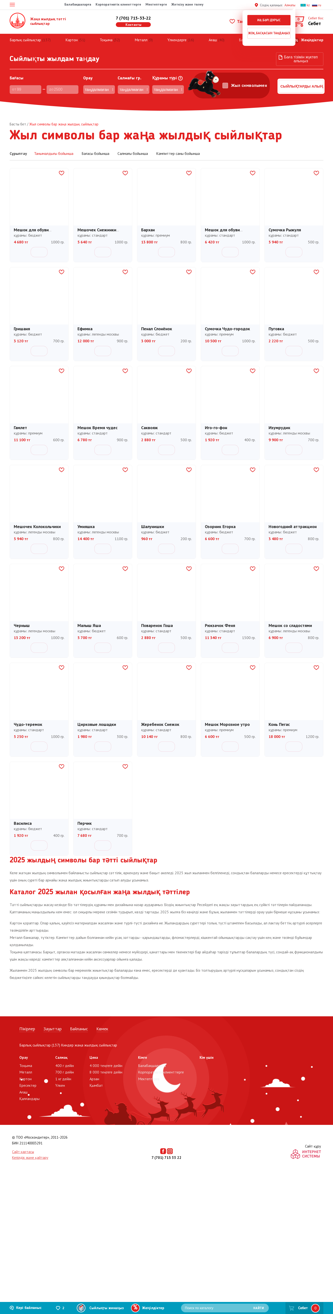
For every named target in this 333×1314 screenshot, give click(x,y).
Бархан (148, 230)
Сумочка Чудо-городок (227, 329)
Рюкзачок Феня (220, 626)
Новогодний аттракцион (293, 527)
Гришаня (22, 329)
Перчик (84, 824)
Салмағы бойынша (133, 153)
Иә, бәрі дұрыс (269, 20)
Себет (303, 1308)
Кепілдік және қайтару (30, 1157)
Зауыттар (52, 1029)
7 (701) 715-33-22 (133, 18)
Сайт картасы (23, 1151)
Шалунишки (152, 527)
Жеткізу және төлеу (187, 4)
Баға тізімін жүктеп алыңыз (301, 59)
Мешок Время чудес (97, 428)
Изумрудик (279, 428)
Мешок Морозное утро (227, 725)
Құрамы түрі (150, 78)
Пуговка (276, 329)
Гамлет (20, 428)
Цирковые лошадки (96, 725)
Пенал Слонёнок (156, 329)
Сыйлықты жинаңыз (107, 1308)
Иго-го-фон (216, 428)
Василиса (23, 824)
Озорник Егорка (220, 527)
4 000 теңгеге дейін (106, 1065)
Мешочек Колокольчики (37, 527)
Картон (71, 39)
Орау (79, 78)
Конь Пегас (279, 725)
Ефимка (84, 329)
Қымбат (96, 1085)
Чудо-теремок (28, 725)
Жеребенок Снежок (160, 725)
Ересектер (27, 1085)
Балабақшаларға (77, 4)
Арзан (94, 1078)
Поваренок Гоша (157, 626)
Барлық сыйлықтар (25, 39)
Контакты (133, 24)
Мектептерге (156, 4)
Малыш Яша (89, 626)
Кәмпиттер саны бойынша (178, 153)
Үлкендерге (177, 39)
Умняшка (86, 527)
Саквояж (149, 428)
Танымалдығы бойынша (53, 153)
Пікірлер (27, 1029)
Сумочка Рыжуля (285, 230)
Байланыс (79, 1029)
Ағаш (213, 39)
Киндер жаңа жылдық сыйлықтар (89, 1045)
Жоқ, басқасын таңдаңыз (269, 33)
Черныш (22, 626)
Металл (141, 39)
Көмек (102, 1029)
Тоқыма (106, 39)
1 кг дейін (63, 1078)
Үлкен (60, 1085)
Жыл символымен (239, 85)
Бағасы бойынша (96, 153)
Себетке (39, 252)
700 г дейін (64, 1072)
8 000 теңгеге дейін (106, 1072)
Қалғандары (29, 1098)
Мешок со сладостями (290, 626)
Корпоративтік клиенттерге (118, 4)
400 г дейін (64, 1065)
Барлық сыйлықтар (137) (39, 1045)
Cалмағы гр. (116, 78)
